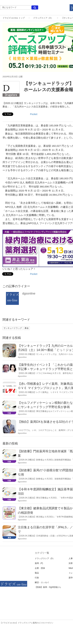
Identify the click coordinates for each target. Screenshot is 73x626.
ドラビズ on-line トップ (14, 18)
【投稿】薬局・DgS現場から (48, 587)
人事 (71, 558)
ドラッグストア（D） (43, 18)
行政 (37, 577)
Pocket (33, 114)
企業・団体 (40, 568)
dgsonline (28, 293)
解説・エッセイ (42, 582)
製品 (37, 573)
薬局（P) (39, 563)
